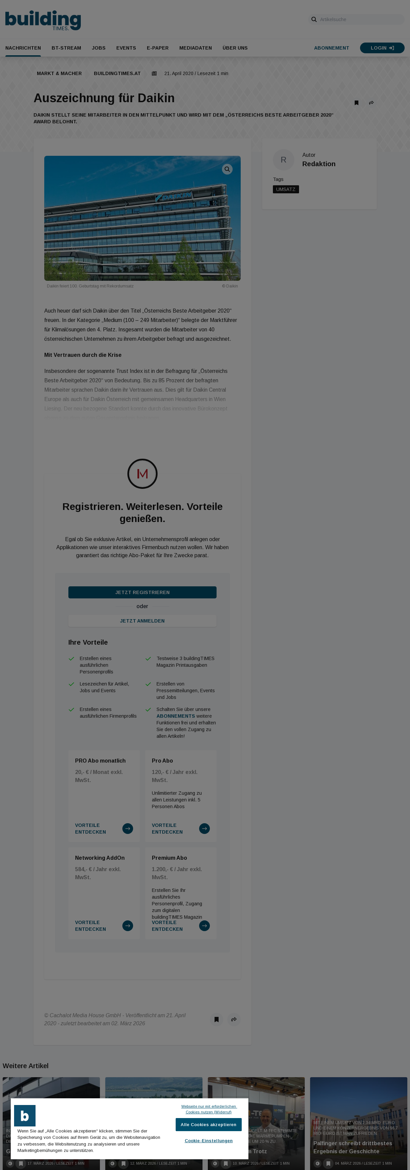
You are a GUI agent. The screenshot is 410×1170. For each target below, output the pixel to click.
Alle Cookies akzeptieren (208, 1124)
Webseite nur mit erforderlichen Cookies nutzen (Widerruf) (209, 1109)
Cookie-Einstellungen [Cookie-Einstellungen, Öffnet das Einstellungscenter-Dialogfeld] (209, 1140)
